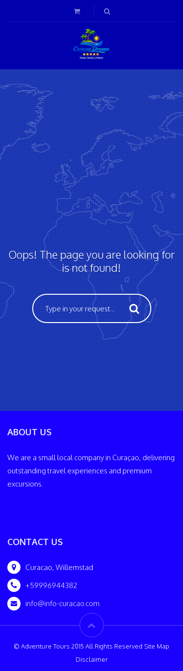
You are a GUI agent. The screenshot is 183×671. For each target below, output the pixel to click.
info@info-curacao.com (62, 603)
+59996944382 (51, 585)
